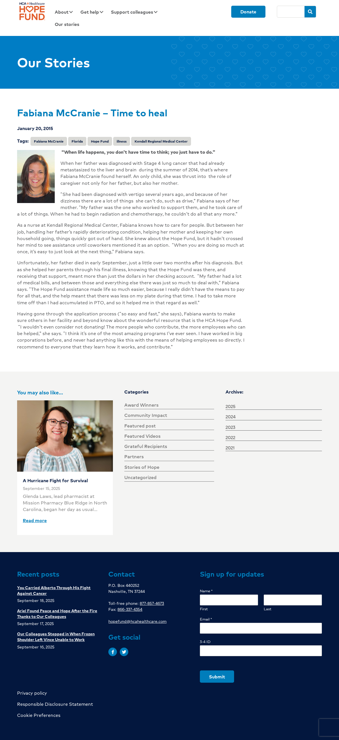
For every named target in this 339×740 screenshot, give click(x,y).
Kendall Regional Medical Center (161, 141)
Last (267, 609)
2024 (231, 416)
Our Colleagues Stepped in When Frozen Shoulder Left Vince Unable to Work (56, 636)
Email (206, 619)
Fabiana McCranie (49, 141)
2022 (230, 437)
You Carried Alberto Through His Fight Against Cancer (54, 590)
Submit (217, 676)
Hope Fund (100, 141)
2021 (230, 447)
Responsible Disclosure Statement (55, 703)
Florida (77, 141)
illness (122, 141)
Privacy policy (32, 692)
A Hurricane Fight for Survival (55, 480)
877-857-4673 (152, 603)
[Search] (291, 11)
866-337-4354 (129, 609)
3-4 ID (205, 641)
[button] (112, 652)
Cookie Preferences (38, 715)
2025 (231, 406)
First (204, 609)
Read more (35, 520)
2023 (230, 427)
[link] (65, 12)
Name (206, 591)
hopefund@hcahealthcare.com (137, 621)
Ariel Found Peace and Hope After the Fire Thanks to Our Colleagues (57, 613)
